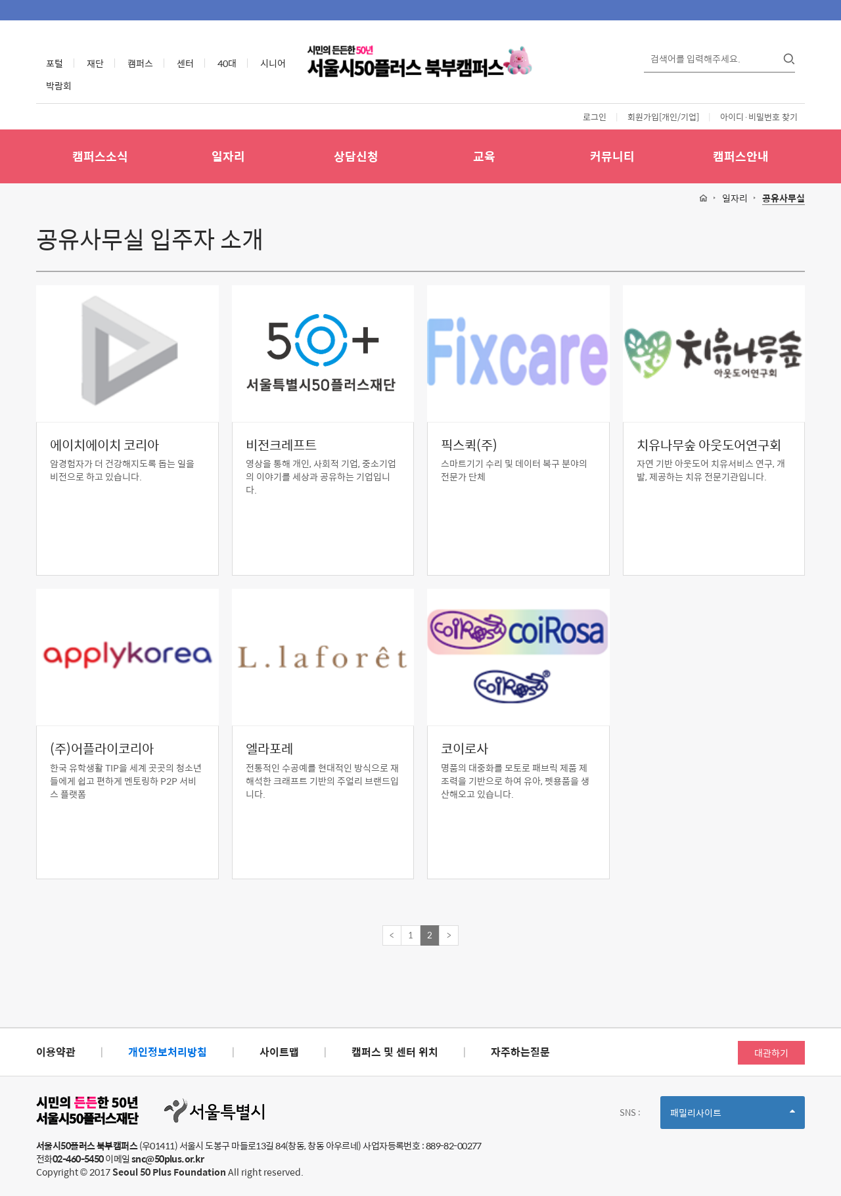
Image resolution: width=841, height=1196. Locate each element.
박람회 (59, 85)
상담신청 (356, 156)
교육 (484, 156)
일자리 (228, 156)
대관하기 (771, 1053)
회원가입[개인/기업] (663, 117)
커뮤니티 (612, 156)
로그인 (594, 117)
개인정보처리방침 (167, 1052)
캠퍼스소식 (100, 156)
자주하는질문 (520, 1052)
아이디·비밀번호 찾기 (759, 117)
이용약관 (56, 1052)
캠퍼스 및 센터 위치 (395, 1052)
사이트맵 (279, 1052)
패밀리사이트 (732, 1117)
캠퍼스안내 (741, 156)
